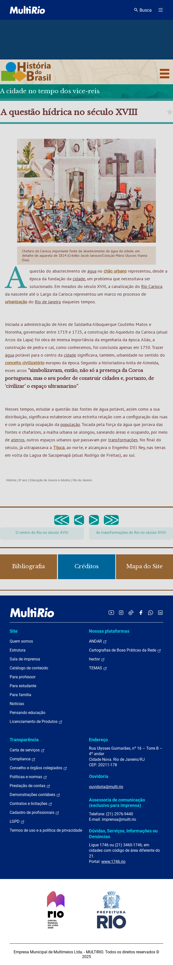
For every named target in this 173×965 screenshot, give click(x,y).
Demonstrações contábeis (35, 794)
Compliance (22, 759)
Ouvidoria (98, 776)
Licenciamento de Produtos (36, 721)
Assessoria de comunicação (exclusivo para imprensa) (117, 802)
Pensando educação (27, 712)
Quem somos (21, 641)
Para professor (22, 677)
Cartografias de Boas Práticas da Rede (125, 650)
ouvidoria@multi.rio (106, 786)
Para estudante (23, 685)
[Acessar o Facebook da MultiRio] (141, 612)
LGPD (17, 821)
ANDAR (98, 641)
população (70, 424)
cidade (79, 279)
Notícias (17, 703)
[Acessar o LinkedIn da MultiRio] (160, 612)
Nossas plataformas (109, 631)
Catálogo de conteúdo (29, 668)
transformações (123, 440)
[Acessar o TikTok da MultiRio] (131, 612)
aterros (18, 440)
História (11, 480)
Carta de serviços (27, 750)
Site (14, 631)
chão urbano (115, 271)
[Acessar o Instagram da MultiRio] (121, 612)
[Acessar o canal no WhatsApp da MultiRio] (150, 612)
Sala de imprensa (25, 659)
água (91, 271)
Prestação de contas (30, 785)
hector (97, 659)
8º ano (23, 480)
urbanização (16, 302)
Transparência (24, 739)
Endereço (98, 739)
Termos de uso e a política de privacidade (46, 830)
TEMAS (98, 668)
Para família (20, 694)
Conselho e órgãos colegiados (38, 768)
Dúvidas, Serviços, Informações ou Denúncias (123, 833)
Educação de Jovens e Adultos (50, 480)
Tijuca (58, 447)
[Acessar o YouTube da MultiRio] (111, 612)
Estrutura (18, 650)
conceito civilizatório (24, 363)
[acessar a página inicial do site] (27, 10)
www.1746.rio (113, 861)
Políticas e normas (28, 776)
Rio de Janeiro (48, 302)
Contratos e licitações (31, 803)
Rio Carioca (151, 286)
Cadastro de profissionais (34, 812)
